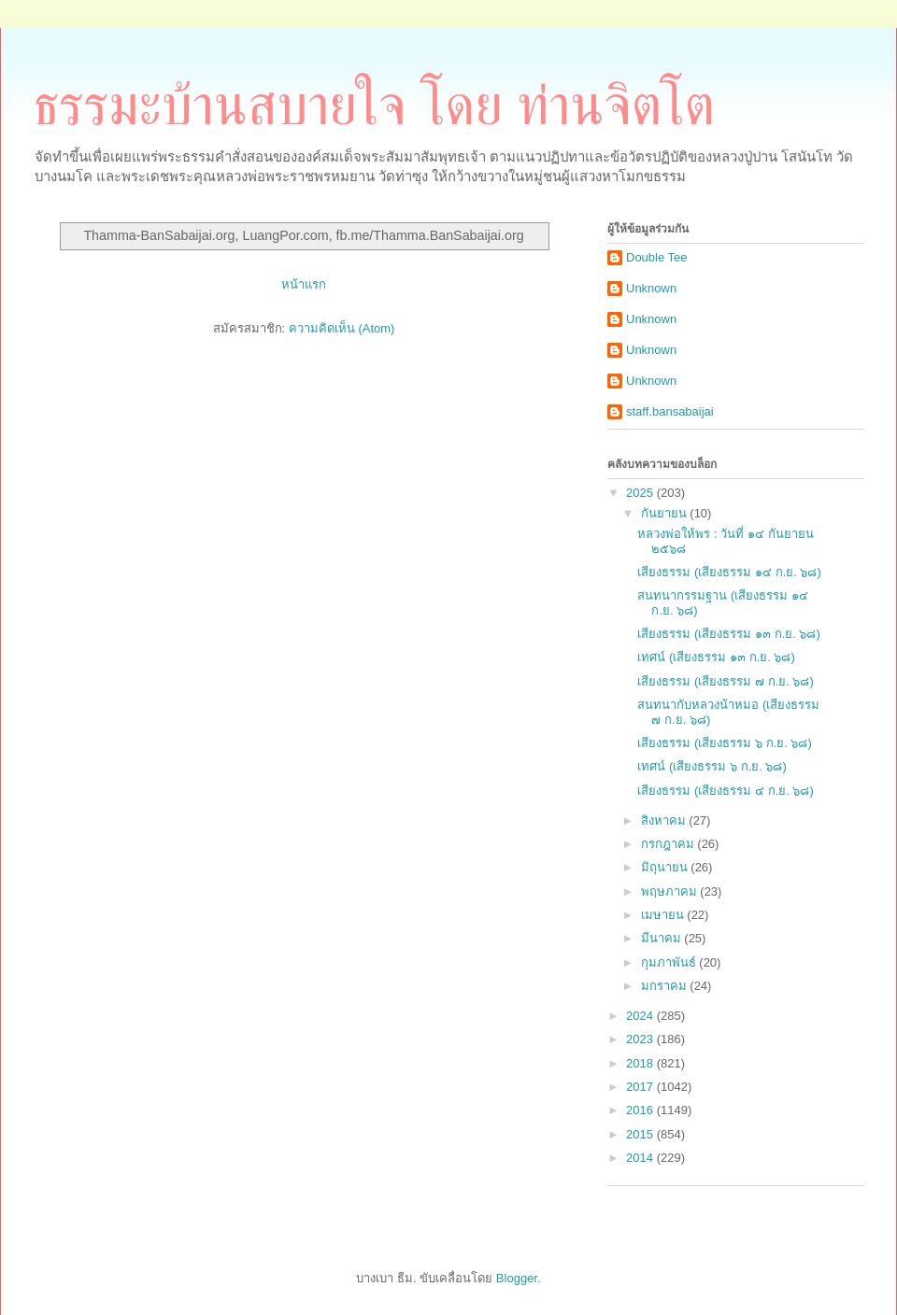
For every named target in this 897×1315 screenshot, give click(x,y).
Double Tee (657, 257)
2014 (641, 1158)
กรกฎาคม (669, 844)
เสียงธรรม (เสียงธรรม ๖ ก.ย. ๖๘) (724, 743)
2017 (641, 1087)
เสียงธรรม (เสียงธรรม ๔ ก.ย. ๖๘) (725, 791)
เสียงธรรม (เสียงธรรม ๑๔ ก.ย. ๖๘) (728, 572)
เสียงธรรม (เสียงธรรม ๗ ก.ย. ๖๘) (725, 681)
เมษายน (664, 915)
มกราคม (666, 986)
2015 (641, 1134)
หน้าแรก (303, 284)
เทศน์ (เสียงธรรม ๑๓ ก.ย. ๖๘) (715, 657)
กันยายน (666, 513)
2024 (641, 1016)
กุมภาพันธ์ (670, 962)
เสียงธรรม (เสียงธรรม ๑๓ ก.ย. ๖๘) (728, 634)
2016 (641, 1110)
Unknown (651, 288)
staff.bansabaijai (670, 411)
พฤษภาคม (671, 891)
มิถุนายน (666, 867)
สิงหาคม (665, 820)
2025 (641, 493)
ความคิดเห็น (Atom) (342, 328)
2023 (641, 1039)
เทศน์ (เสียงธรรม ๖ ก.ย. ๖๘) (711, 766)
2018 (641, 1063)
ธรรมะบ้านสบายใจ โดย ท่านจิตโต (374, 105)
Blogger (516, 1278)
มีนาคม (663, 938)
